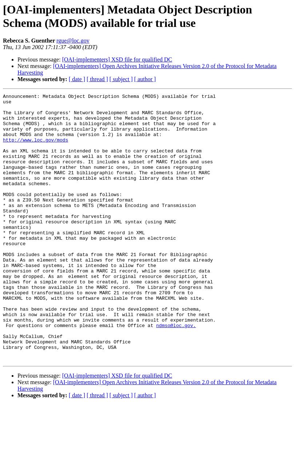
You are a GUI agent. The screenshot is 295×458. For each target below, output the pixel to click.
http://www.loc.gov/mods (35, 149)
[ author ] (145, 79)
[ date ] (77, 79)
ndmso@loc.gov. (176, 372)
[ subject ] (121, 79)
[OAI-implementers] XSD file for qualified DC (117, 59)
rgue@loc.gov (72, 40)
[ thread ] (97, 79)
